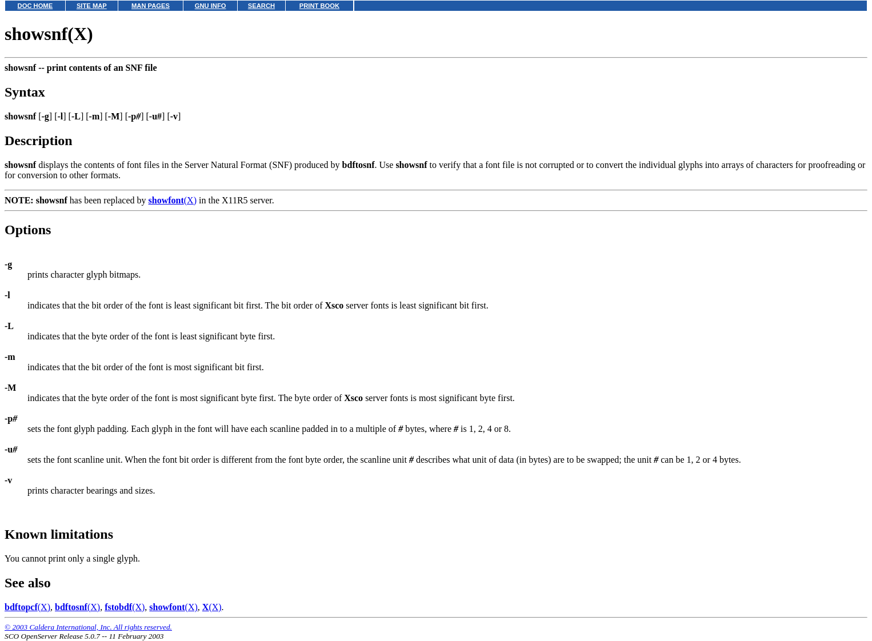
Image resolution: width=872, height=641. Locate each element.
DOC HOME (35, 5)
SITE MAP (92, 5)
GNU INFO (210, 5)
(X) (173, 200)
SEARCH (261, 5)
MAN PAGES (150, 5)
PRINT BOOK (319, 5)
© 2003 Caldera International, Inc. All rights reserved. (88, 627)
